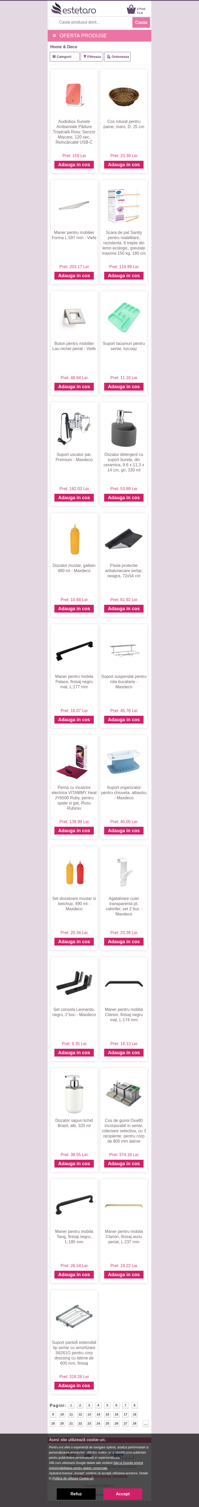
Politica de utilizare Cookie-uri (72, 1478)
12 (80, 1414)
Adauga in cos (74, 164)
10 (62, 1414)
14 (98, 1414)
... (145, 1424)
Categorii (64, 57)
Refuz (76, 1494)
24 (98, 1423)
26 (116, 1423)
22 (80, 1423)
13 (89, 1414)
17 (125, 1414)
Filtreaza (94, 57)
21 (71, 1423)
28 (134, 1423)
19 (53, 1423)
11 (71, 1414)
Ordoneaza (120, 57)
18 (134, 1414)
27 (125, 1423)
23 (89, 1423)
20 (62, 1423)
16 (116, 1414)
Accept (123, 1494)
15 (107, 1414)
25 (107, 1423)
